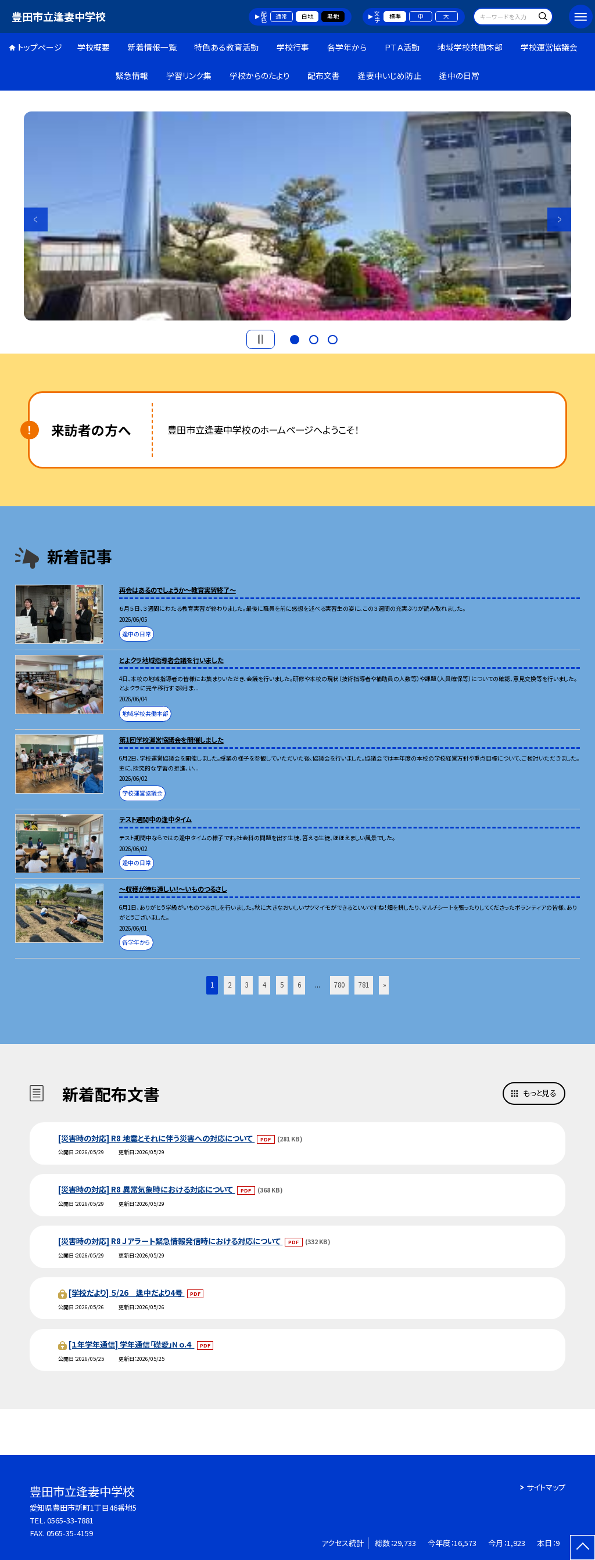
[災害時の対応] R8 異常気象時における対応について (146, 1189)
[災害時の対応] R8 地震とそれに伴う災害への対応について (156, 1138)
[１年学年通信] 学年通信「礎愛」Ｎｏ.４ (131, 1344)
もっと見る (540, 1092)
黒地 (333, 16)
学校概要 (93, 47)
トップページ (39, 47)
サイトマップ (545, 1487)
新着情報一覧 (152, 47)
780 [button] (339, 984)
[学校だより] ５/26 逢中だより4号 (126, 1292)
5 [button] (282, 984)
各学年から (347, 47)
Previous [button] (36, 219)
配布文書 (323, 75)
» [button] (384, 984)
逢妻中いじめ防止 (389, 75)
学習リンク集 (189, 75)
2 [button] (313, 338)
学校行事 (293, 47)
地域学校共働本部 (470, 47)
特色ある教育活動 (226, 47)
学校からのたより (260, 75)
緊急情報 (132, 75)
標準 (395, 16)
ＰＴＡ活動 (402, 47)
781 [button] (364, 984)
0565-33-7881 (70, 1520)
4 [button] (264, 984)
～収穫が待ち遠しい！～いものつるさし (173, 889)
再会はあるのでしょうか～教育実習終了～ (177, 590)
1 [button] (294, 338)
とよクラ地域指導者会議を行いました (171, 660)
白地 (307, 16)
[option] (298, 215)
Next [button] (559, 219)
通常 (281, 16)
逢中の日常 (459, 75)
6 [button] (299, 984)
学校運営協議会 (549, 47)
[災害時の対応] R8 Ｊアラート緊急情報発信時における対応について (170, 1240)
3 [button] (332, 338)
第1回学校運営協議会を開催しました (171, 739)
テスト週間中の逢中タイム (155, 819)
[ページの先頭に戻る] (582, 1547)
